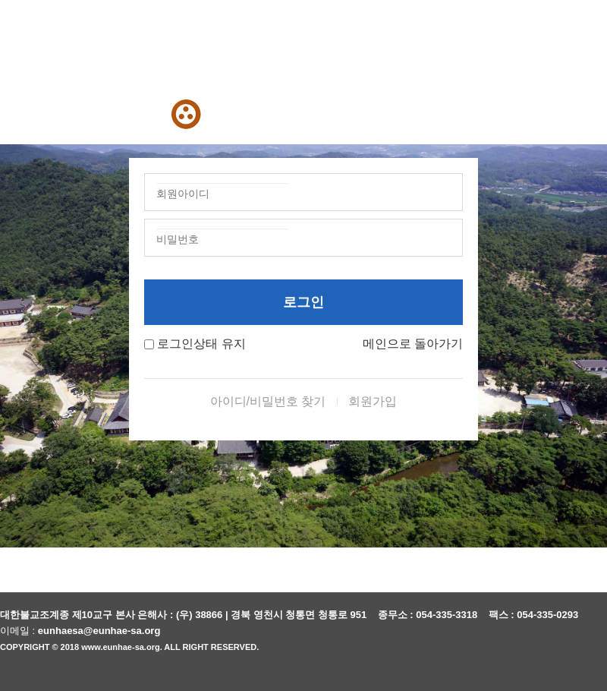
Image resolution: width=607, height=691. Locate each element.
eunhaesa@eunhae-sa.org (99, 630)
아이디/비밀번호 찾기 (268, 401)
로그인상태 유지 (201, 343)
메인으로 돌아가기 (413, 343)
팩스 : (503, 614)
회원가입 (372, 401)
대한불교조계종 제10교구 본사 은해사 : (86, 614)
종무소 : (397, 614)
